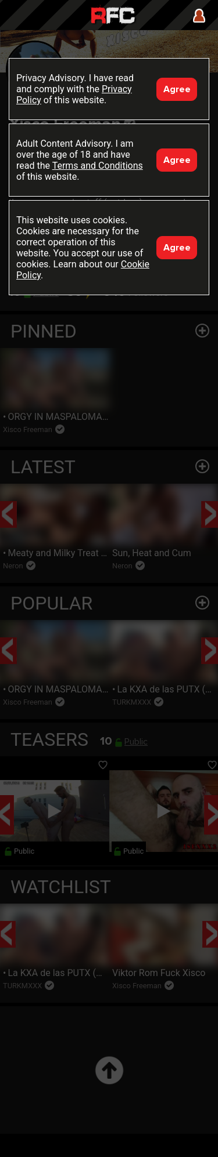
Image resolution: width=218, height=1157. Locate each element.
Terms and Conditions (97, 165)
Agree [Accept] (177, 89)
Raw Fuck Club (113, 16)
